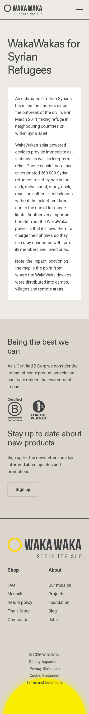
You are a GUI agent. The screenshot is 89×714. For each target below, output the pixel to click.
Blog (52, 610)
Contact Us (18, 619)
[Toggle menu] (79, 9)
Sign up (22, 489)
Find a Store (19, 610)
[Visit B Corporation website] (15, 410)
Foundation (58, 602)
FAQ (11, 585)
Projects (56, 593)
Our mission (59, 585)
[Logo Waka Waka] (25, 9)
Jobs (53, 619)
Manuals (15, 593)
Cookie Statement (44, 675)
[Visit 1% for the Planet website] (39, 410)
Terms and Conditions (45, 682)
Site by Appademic (44, 661)
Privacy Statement (44, 668)
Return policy (20, 602)
